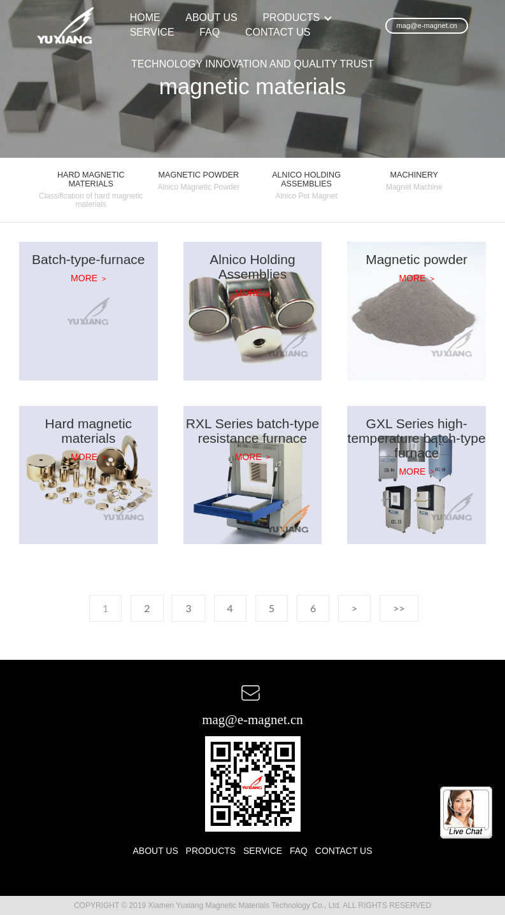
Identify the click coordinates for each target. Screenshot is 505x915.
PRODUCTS (291, 17)
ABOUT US (211, 17)
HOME (145, 17)
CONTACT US (278, 32)
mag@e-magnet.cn (426, 25)
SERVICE (152, 32)
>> (399, 608)
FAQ (209, 32)
